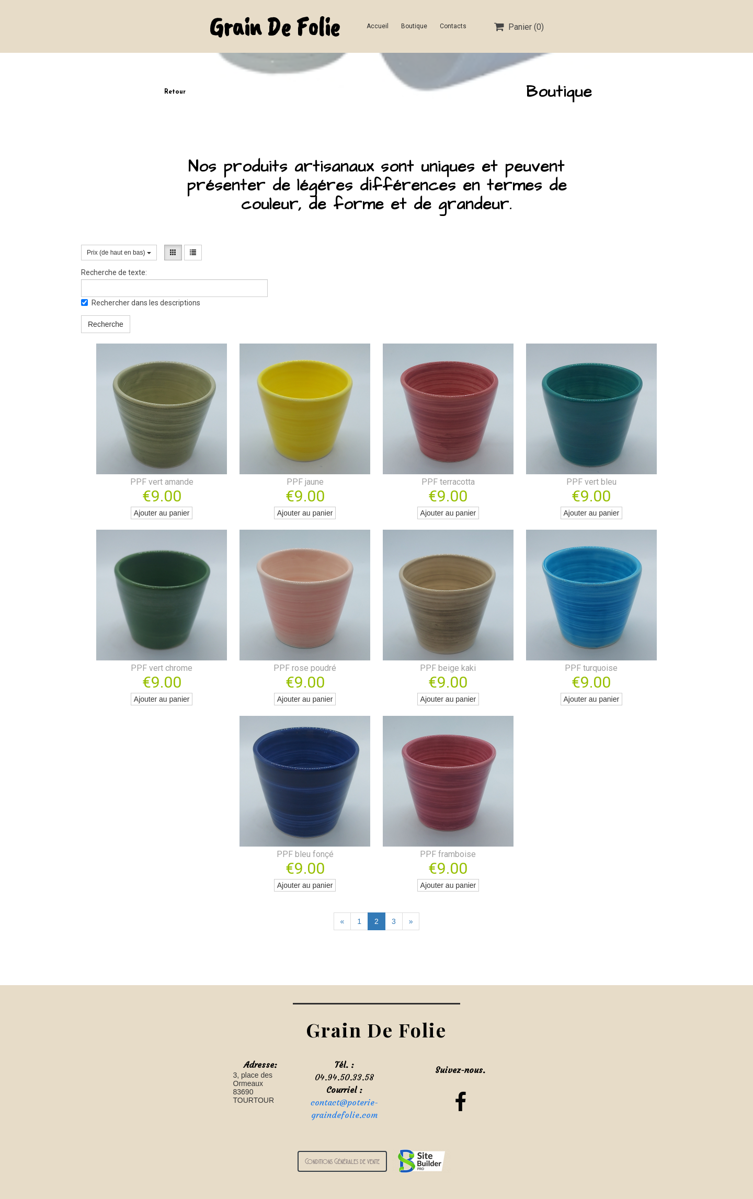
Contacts (453, 26)
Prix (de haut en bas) (119, 252)
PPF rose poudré (304, 668)
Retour (175, 92)
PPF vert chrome (161, 668)
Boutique (414, 26)
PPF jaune (305, 482)
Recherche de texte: (114, 272)
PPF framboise (448, 854)
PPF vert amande (161, 482)
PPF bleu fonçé (305, 854)
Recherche (105, 324)
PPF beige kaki (448, 668)
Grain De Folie (274, 26)
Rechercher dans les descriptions (140, 303)
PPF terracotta (448, 482)
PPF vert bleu (591, 482)
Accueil (378, 26)
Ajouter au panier (162, 513)
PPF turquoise (591, 668)
